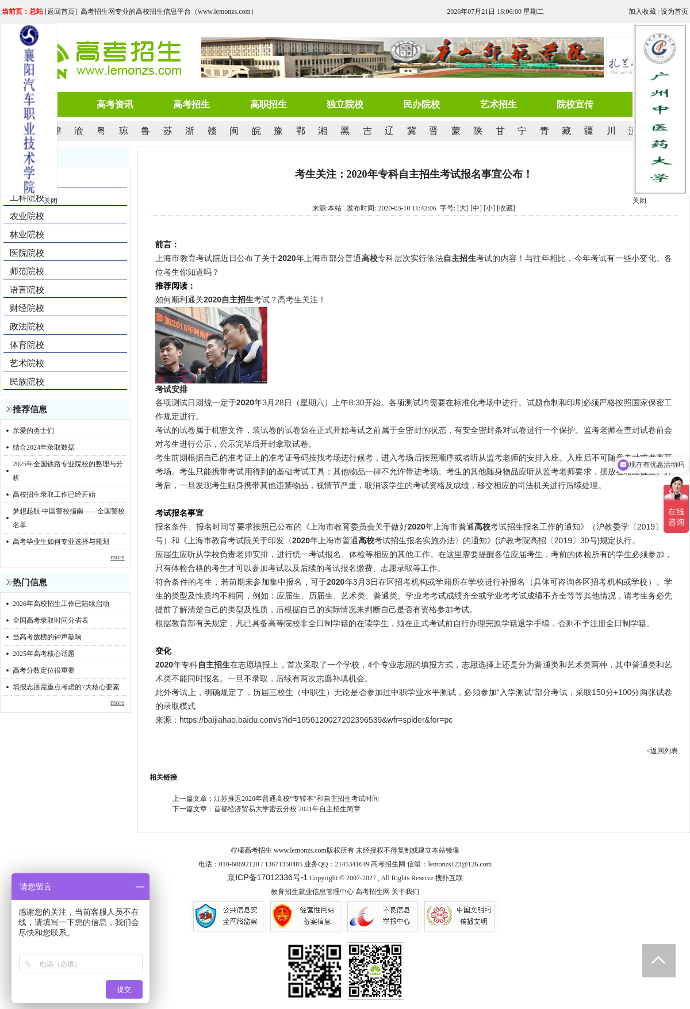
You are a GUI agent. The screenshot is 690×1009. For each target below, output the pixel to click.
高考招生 (191, 104)
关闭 (639, 201)
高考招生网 (372, 892)
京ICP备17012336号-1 (267, 877)
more (117, 557)
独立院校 (345, 104)
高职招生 (268, 104)
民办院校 (421, 104)
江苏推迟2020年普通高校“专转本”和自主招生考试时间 (296, 799)
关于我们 (405, 892)
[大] (463, 208)
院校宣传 (575, 104)
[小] (489, 208)
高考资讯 (115, 104)
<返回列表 (662, 751)
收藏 (506, 208)
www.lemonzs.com (300, 850)
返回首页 (61, 11)
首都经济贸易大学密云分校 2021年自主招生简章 (287, 809)
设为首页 (674, 11)
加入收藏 (642, 11)
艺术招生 (498, 104)
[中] (476, 208)
